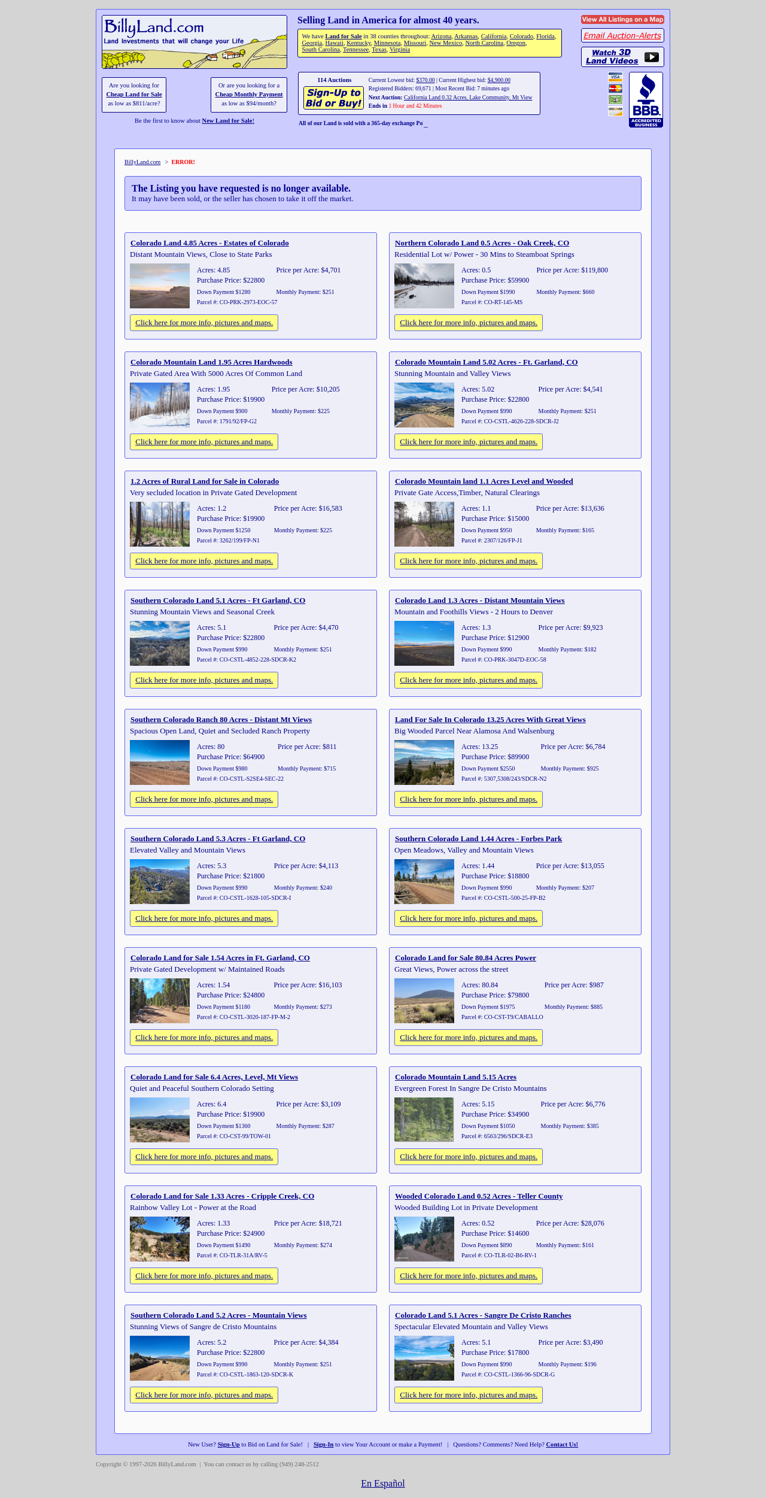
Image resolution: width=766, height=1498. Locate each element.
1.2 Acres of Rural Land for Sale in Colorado (204, 481)
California (494, 36)
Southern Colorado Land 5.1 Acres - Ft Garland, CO (217, 600)
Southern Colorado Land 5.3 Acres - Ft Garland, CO (217, 838)
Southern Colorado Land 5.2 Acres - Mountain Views (218, 1315)
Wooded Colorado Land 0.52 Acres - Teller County (479, 1195)
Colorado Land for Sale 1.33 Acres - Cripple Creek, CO (222, 1195)
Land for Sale (343, 36)
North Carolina (484, 43)
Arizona (441, 36)
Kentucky (358, 43)
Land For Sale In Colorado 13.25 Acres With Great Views (490, 719)
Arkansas (466, 36)
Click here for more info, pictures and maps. (204, 322)
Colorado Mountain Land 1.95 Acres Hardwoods (211, 361)
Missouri (415, 43)
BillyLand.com (142, 162)
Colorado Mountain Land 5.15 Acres (455, 1076)
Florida (545, 36)
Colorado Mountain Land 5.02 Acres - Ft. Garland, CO (486, 361)
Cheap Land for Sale (134, 94)
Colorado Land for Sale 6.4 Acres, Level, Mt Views (214, 1076)
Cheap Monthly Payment (249, 94)
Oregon (515, 43)
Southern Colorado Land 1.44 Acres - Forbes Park (478, 838)
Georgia (312, 43)
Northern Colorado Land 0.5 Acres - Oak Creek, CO (482, 242)
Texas (379, 49)
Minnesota (387, 43)
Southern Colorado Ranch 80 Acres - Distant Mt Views (221, 719)
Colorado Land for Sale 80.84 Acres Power (465, 957)
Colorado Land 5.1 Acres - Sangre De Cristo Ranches (483, 1315)
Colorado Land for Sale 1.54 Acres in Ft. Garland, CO (220, 957)
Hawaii (334, 43)
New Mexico (445, 43)
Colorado (521, 36)
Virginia (400, 49)
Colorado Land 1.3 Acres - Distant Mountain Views (480, 600)
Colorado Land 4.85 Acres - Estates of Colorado (209, 242)
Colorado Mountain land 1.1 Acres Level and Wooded (484, 481)
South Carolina (321, 49)
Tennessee (356, 49)
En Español (383, 1483)
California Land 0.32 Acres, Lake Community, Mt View (468, 97)
